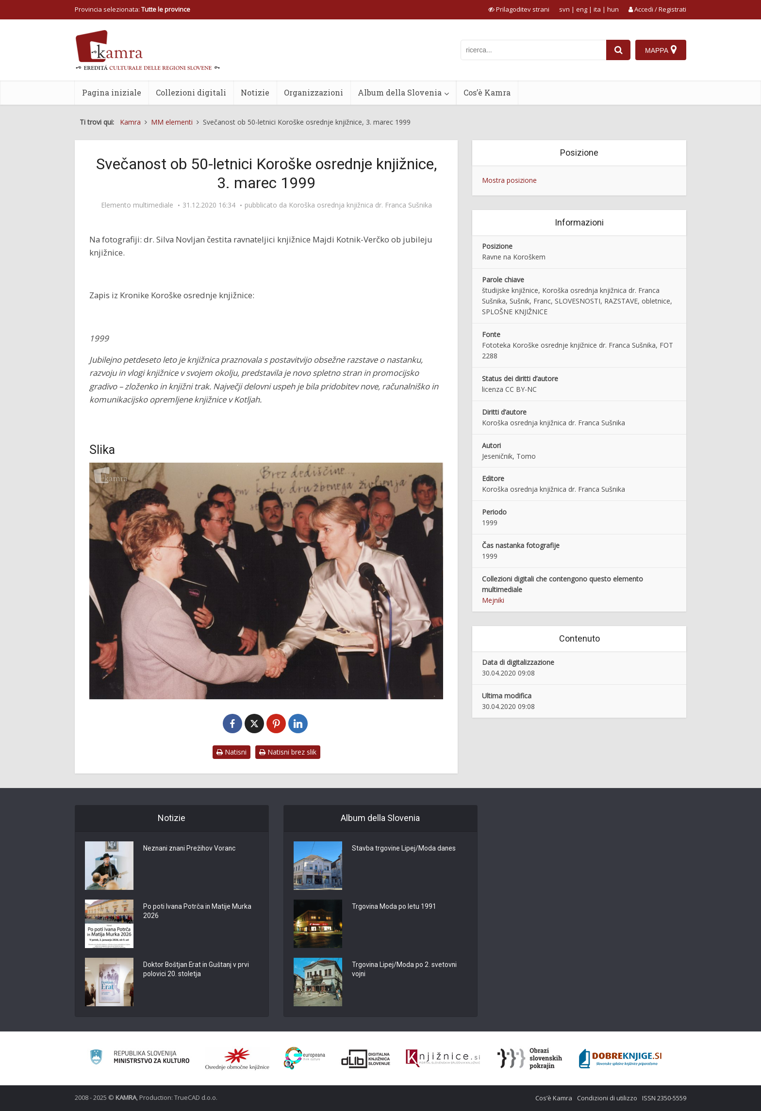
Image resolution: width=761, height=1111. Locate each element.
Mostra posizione (509, 180)
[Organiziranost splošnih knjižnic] (237, 1059)
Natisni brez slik (287, 752)
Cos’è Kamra (487, 92)
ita (597, 9)
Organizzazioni (313, 92)
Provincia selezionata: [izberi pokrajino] (132, 9)
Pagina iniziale (111, 92)
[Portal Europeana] (304, 1058)
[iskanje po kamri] (533, 50)
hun (613, 9)
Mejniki (493, 600)
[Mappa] (660, 50)
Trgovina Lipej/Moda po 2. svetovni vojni (405, 970)
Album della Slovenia (400, 92)
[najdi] (618, 50)
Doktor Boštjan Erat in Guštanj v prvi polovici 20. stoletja (197, 970)
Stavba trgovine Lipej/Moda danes (404, 849)
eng (581, 9)
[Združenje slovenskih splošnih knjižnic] (442, 1058)
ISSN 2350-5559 (664, 1098)
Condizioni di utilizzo (607, 1098)
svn (564, 9)
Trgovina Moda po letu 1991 (394, 907)
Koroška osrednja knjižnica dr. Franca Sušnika (360, 205)
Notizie (255, 92)
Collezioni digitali (191, 92)
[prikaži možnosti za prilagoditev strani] (518, 9)
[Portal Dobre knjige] (620, 1058)
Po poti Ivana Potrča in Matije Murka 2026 (197, 911)
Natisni (231, 752)
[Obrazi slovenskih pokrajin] (530, 1059)
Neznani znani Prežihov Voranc (190, 849)
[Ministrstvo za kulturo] (139, 1058)
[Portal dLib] (366, 1059)
